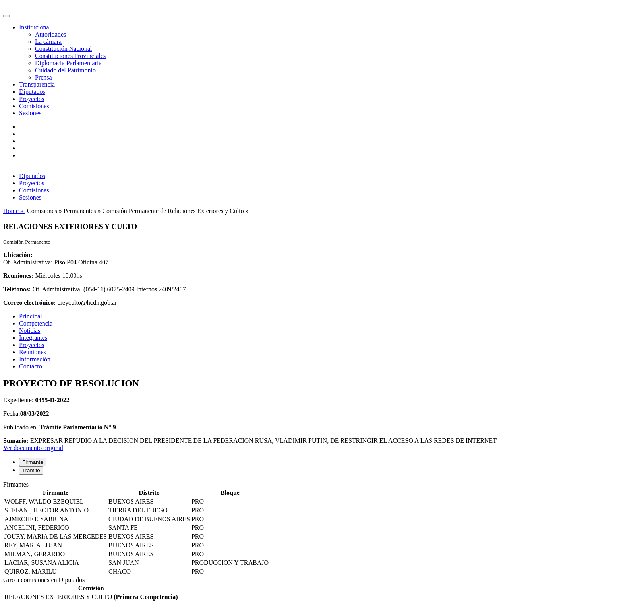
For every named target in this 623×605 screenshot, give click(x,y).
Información (34, 359)
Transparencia (37, 84)
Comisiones (34, 106)
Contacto (30, 366)
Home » (14, 210)
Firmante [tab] (32, 462)
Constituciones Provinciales (70, 55)
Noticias (29, 330)
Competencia (35, 323)
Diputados (32, 91)
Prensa (43, 77)
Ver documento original (33, 447)
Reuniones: (18, 275)
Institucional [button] (35, 27)
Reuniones (32, 352)
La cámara (48, 41)
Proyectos (31, 98)
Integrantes (33, 337)
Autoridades (50, 34)
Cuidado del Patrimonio (65, 70)
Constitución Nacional (63, 48)
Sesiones (30, 113)
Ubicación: (18, 255)
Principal (30, 316)
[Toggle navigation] (6, 16)
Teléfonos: (17, 289)
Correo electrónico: (29, 302)
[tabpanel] (311, 528)
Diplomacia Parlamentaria (68, 63)
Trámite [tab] (31, 470)
